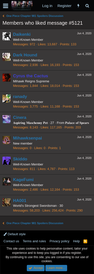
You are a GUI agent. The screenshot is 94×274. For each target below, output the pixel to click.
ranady (20, 96)
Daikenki (22, 34)
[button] (5, 6)
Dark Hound (25, 55)
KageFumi (23, 179)
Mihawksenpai (27, 138)
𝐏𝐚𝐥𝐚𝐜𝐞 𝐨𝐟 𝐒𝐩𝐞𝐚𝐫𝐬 (77, 123)
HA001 (19, 200)
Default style (15, 234)
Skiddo (20, 159)
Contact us (11, 241)
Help (76, 241)
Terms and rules (34, 241)
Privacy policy (59, 241)
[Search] (87, 5)
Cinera (19, 117)
